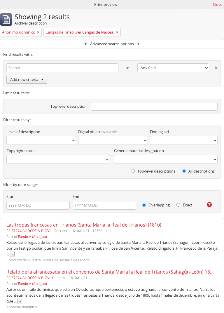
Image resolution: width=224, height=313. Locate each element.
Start (10, 196)
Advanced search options (112, 43)
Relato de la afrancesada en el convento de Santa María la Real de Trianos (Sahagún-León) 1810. (111, 272)
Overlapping (156, 205)
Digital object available (97, 131)
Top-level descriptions (153, 171)
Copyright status (20, 150)
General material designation (139, 150)
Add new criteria (26, 79)
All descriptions (198, 171)
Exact (184, 205)
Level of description (23, 131)
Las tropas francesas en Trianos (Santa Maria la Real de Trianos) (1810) (83, 225)
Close (217, 4)
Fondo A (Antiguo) (32, 236)
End (76, 196)
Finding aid (159, 131)
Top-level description (68, 106)
